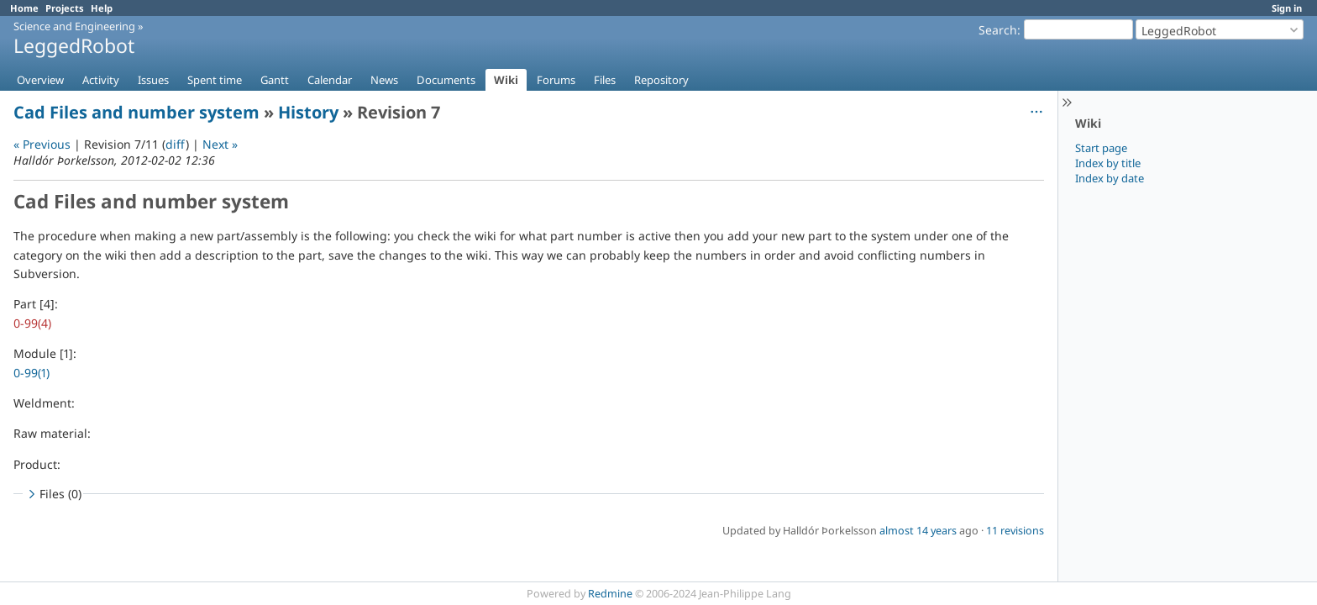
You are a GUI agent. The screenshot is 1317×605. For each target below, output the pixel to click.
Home (24, 8)
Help (102, 8)
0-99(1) (31, 373)
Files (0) (52, 494)
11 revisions (1015, 530)
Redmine (610, 594)
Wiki (506, 79)
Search (998, 30)
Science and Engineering (74, 26)
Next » (220, 144)
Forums (556, 79)
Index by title (1108, 163)
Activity (100, 79)
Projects (64, 8)
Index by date (1109, 178)
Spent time (214, 79)
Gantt (274, 79)
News (384, 79)
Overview (40, 79)
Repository (661, 79)
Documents (446, 79)
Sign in (1287, 8)
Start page (1101, 147)
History (308, 112)
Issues (153, 79)
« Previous (42, 144)
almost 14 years (918, 530)
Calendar (329, 79)
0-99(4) (32, 323)
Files (605, 79)
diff (175, 144)
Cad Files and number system (136, 112)
